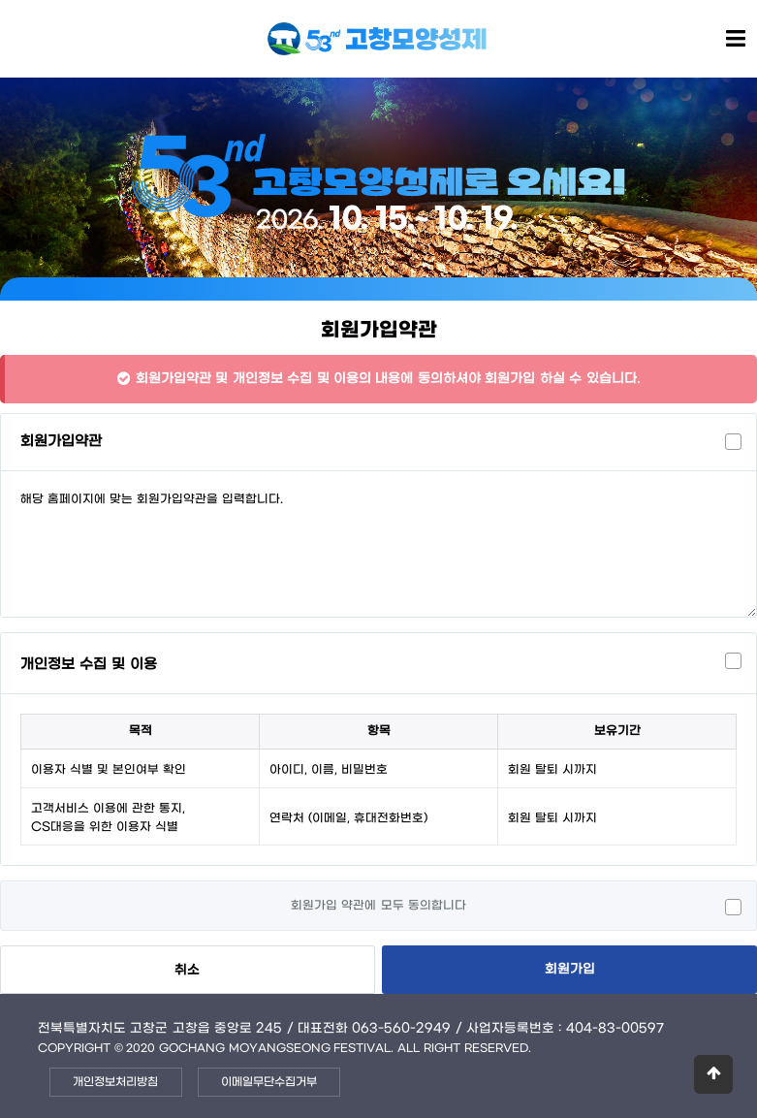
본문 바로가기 (0, 0)
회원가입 (570, 969)
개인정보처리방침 (115, 1082)
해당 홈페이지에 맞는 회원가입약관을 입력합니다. (378, 544)
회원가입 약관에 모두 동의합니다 (378, 905)
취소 (187, 970)
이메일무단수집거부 (269, 1082)
